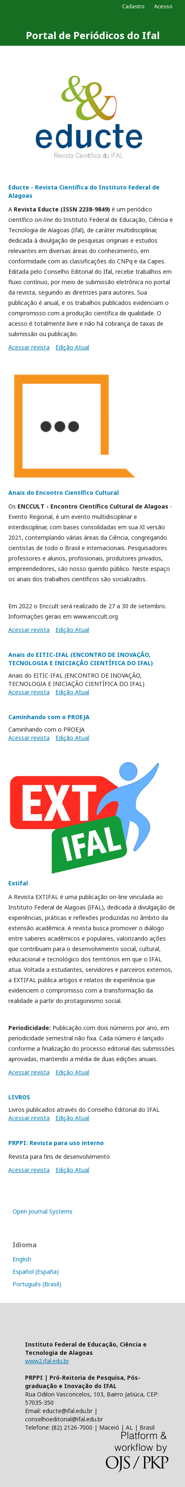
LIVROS (19, 1097)
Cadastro (133, 6)
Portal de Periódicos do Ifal (93, 35)
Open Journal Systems (42, 1211)
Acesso (163, 6)
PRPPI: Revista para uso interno (56, 1143)
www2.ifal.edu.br (47, 1361)
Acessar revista (29, 347)
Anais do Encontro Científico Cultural (63, 492)
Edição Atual (72, 347)
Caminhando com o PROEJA (49, 717)
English (21, 1259)
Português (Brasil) (36, 1284)
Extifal (18, 883)
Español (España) (35, 1272)
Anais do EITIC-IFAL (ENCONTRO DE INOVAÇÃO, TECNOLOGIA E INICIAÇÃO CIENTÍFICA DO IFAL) (80, 659)
